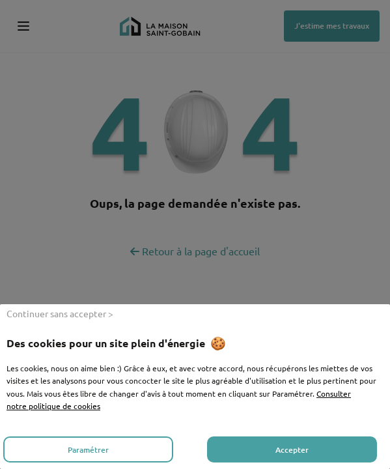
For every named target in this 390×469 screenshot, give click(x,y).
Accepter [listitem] (292, 449)
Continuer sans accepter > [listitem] (60, 313)
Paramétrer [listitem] (88, 449)
